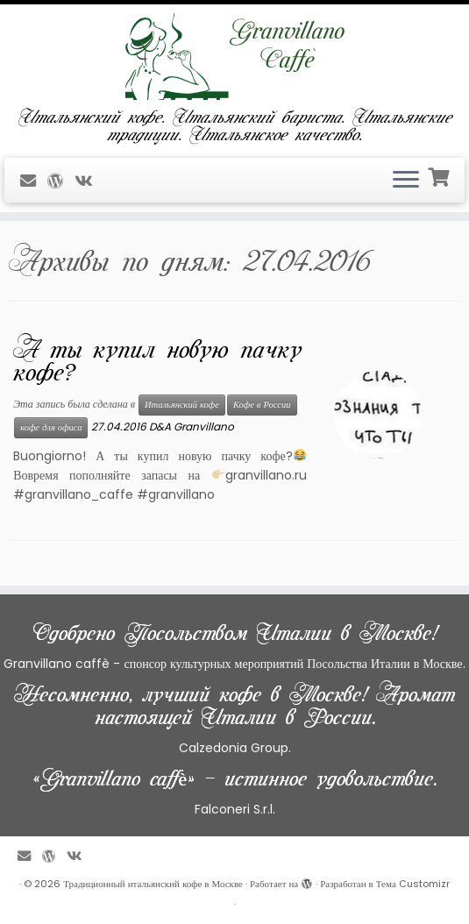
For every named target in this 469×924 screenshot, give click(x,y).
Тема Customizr (413, 884)
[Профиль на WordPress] (61, 181)
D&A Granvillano (191, 426)
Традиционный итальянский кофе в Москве (153, 884)
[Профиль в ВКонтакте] (89, 181)
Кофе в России (262, 404)
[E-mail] (33, 181)
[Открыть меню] (406, 180)
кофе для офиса (51, 427)
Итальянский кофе (182, 404)
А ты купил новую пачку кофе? (157, 360)
